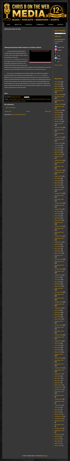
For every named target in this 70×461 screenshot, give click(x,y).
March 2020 (58, 286)
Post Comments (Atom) (19, 114)
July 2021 (57, 244)
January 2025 (58, 127)
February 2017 (59, 387)
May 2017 (57, 380)
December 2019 (59, 294)
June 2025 (58, 114)
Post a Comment (10, 107)
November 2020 (59, 265)
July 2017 (57, 376)
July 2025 (57, 112)
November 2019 (59, 298)
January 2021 (58, 259)
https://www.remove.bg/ (38, 75)
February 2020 (59, 288)
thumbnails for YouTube (44, 99)
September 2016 (59, 401)
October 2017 (58, 368)
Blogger (45, 455)
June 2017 (58, 378)
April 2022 (57, 218)
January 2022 (58, 226)
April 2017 (57, 382)
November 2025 (59, 100)
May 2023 (57, 183)
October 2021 (58, 236)
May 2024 (57, 150)
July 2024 (57, 145)
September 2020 (59, 271)
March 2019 (58, 319)
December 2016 (59, 391)
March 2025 (58, 121)
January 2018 (58, 358)
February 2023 (59, 189)
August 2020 (58, 275)
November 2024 (59, 133)
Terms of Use (58, 65)
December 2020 (59, 261)
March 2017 (58, 385)
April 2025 (57, 119)
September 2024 (59, 139)
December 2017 (59, 360)
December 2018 (59, 327)
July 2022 (57, 211)
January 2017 (58, 389)
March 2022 (58, 220)
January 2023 (58, 193)
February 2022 (59, 222)
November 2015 (59, 424)
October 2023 (58, 170)
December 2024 (59, 129)
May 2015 (57, 441)
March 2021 (58, 253)
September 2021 (59, 238)
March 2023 (58, 187)
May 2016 (57, 409)
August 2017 (58, 374)
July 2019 (57, 310)
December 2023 (59, 162)
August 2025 (58, 110)
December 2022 (59, 195)
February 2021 (59, 255)
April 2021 (57, 251)
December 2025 (59, 96)
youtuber (23, 101)
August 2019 (58, 308)
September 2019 (59, 304)
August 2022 (58, 209)
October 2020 (58, 269)
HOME (8, 24)
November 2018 (59, 331)
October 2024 (58, 137)
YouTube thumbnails (15, 101)
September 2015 (59, 430)
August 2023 (58, 176)
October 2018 (58, 335)
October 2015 (58, 428)
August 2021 (58, 242)
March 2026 (58, 88)
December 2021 (59, 228)
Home (28, 111)
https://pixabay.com (23, 59)
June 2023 (58, 180)
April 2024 (57, 152)
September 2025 (59, 106)
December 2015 (59, 421)
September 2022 (59, 205)
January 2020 (58, 292)
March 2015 (58, 445)
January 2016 (58, 418)
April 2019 (57, 317)
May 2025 (57, 117)
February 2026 (59, 90)
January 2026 (58, 94)
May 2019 (57, 314)
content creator (13, 99)
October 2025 (58, 104)
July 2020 (57, 277)
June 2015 (58, 439)
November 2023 (59, 166)
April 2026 (57, 86)
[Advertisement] (27, 38)
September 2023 (59, 172)
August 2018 (58, 341)
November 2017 (59, 364)
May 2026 (57, 84)
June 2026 (58, 82)
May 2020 (57, 281)
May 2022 (57, 216)
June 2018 (58, 345)
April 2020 (57, 284)
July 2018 (57, 343)
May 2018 (57, 347)
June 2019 (58, 312)
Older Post (48, 111)
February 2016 (59, 416)
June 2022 (58, 213)
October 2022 (58, 203)
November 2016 (59, 395)
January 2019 (58, 325)
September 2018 (59, 337)
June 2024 (58, 147)
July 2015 (57, 436)
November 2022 (59, 199)
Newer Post (8, 111)
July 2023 (57, 178)
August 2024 (58, 143)
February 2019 (59, 321)
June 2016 (58, 407)
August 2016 (58, 405)
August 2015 (58, 434)
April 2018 (57, 350)
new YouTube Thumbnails (24, 99)
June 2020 (58, 279)
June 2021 (58, 246)
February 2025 (59, 123)
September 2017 (59, 370)
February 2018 (59, 354)
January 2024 (58, 160)
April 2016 (57, 412)
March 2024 (58, 154)
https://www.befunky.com (9, 59)
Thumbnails (34, 99)
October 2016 (58, 399)
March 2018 (58, 352)
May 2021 (57, 248)
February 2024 (59, 156)
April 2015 (57, 443)
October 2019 (58, 302)
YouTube (7, 101)
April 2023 (57, 185)
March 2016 (58, 414)
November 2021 (59, 232)
